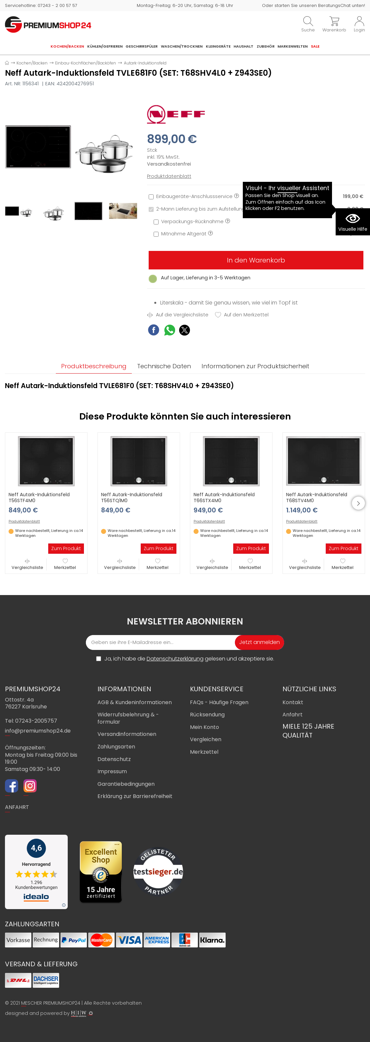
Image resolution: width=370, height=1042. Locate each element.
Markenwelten (293, 46)
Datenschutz (114, 759)
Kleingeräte (218, 46)
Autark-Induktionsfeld (145, 63)
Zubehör (266, 46)
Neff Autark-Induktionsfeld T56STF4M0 (39, 497)
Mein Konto (204, 727)
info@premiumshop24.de (38, 731)
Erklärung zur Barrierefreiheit (134, 796)
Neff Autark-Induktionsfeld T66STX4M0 (224, 497)
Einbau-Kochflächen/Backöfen (85, 63)
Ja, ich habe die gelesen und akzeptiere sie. (189, 658)
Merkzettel (65, 564)
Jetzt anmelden (259, 642)
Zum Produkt (66, 548)
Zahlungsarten (116, 746)
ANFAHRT (17, 807)
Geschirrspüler (142, 46)
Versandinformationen (126, 734)
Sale (315, 46)
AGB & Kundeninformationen (134, 702)
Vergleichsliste (27, 564)
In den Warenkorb (256, 260)
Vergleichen (205, 739)
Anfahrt (292, 714)
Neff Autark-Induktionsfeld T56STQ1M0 (131, 497)
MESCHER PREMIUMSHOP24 (50, 1003)
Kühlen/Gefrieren (105, 46)
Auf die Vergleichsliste (177, 315)
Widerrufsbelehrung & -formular (128, 718)
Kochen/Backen (67, 46)
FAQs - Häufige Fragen (219, 702)
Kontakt (292, 702)
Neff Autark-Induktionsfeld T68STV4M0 (316, 497)
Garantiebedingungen (126, 784)
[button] (358, 503)
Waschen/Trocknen (182, 46)
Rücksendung (207, 714)
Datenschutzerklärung (175, 658)
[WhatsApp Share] (169, 331)
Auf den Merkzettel (242, 315)
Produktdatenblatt (169, 176)
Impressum (112, 771)
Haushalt (243, 46)
